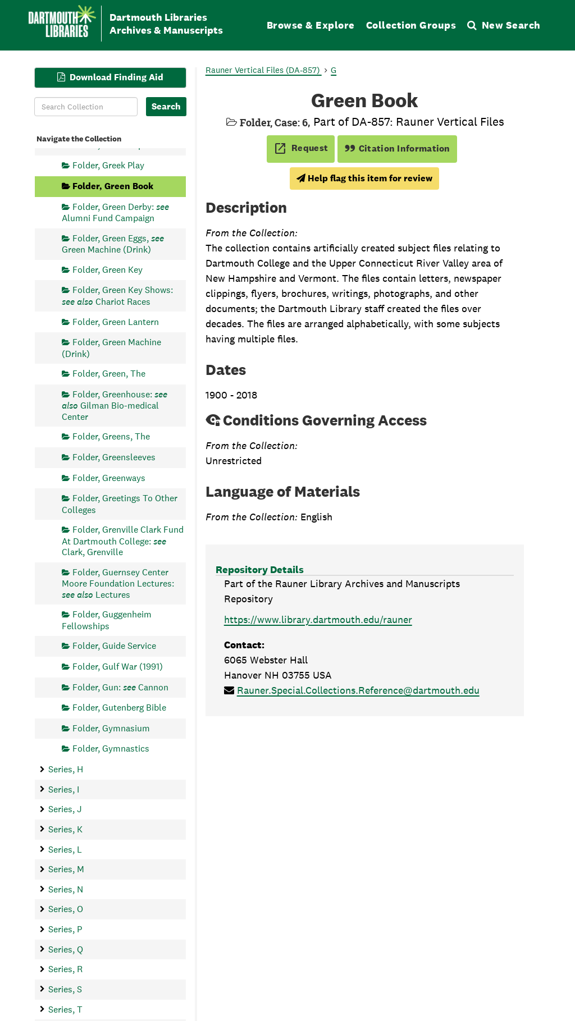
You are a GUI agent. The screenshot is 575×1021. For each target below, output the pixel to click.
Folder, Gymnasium (111, 728)
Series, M (66, 869)
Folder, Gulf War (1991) (117, 666)
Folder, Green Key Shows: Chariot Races (117, 295)
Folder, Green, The (108, 373)
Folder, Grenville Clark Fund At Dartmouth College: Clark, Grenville (123, 541)
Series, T (65, 1009)
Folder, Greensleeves (114, 457)
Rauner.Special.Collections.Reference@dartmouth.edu (358, 690)
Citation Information (397, 148)
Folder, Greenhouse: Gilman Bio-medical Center (114, 405)
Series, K (65, 829)
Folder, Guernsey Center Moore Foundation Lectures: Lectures (118, 583)
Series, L (65, 849)
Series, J (65, 809)
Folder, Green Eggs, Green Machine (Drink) (113, 243)
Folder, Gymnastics (110, 748)
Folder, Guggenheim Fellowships (107, 619)
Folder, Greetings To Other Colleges (119, 503)
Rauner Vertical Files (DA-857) (264, 70)
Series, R (65, 969)
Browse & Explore (311, 25)
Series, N (65, 889)
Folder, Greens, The (111, 436)
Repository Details (260, 569)
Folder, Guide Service (114, 646)
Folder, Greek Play (108, 165)
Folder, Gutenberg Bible (119, 707)
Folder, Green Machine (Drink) (111, 347)
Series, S (65, 989)
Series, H (65, 769)
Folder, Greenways (108, 477)
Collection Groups (411, 25)
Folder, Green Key (107, 269)
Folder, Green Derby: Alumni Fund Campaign (115, 211)
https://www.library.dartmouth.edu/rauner (318, 619)
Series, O (65, 909)
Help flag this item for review (364, 178)
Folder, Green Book (112, 186)
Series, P (65, 929)
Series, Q (65, 949)
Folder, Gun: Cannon (120, 687)
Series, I (63, 789)
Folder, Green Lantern (115, 321)
